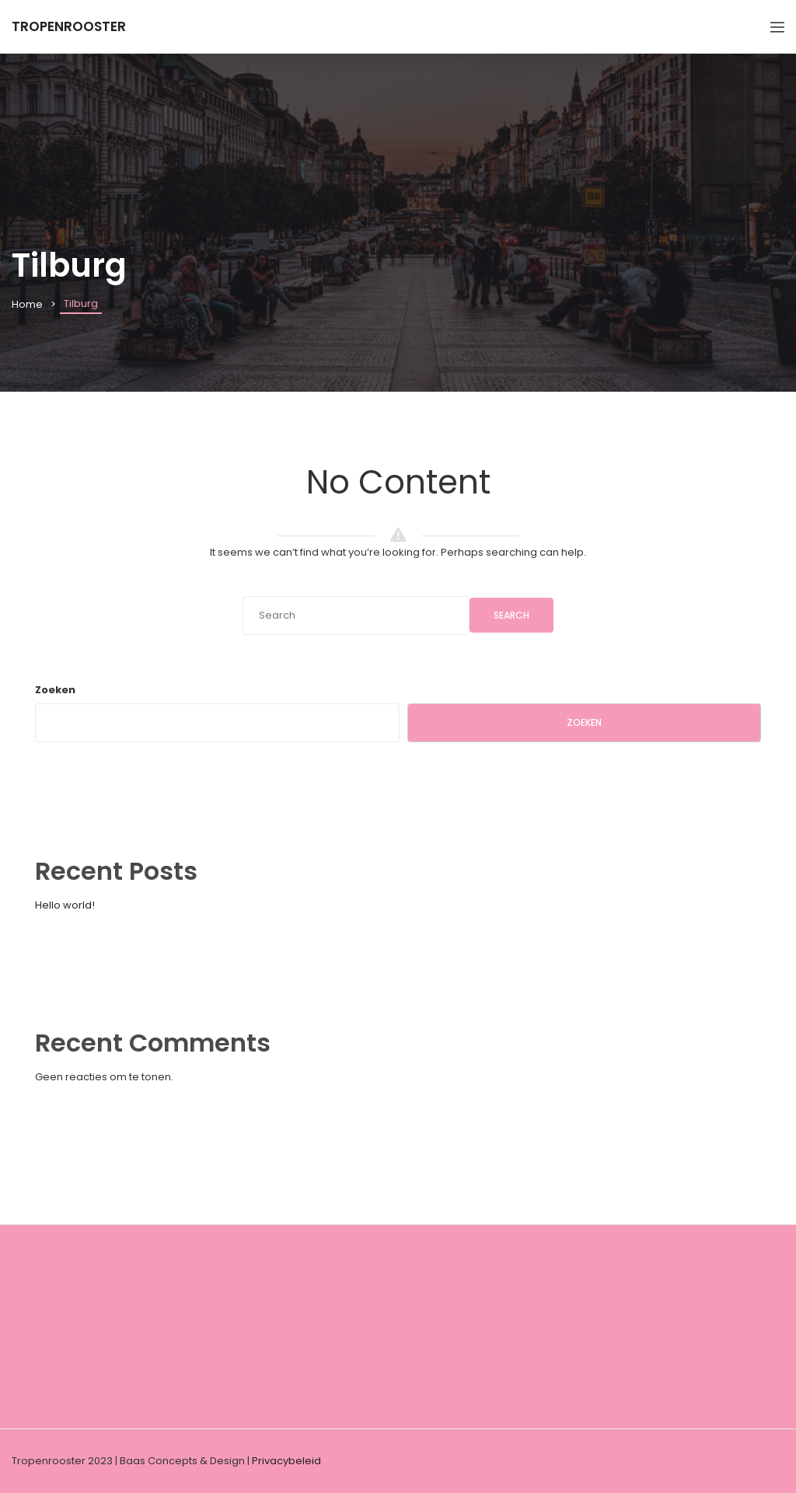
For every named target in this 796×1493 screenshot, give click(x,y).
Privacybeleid (286, 1460)
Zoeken (55, 689)
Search (511, 615)
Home (27, 304)
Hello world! (65, 905)
